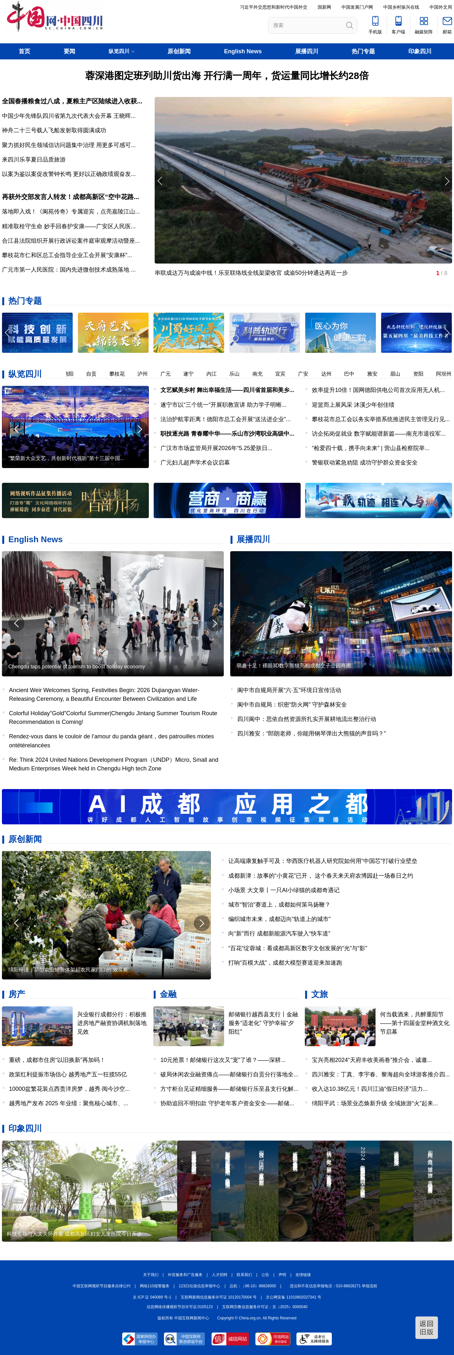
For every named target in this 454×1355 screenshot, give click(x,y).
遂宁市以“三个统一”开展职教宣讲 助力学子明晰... (223, 405)
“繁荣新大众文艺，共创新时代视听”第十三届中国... (66, 458)
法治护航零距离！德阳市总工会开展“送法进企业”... (225, 419)
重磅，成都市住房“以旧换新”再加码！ (57, 1060)
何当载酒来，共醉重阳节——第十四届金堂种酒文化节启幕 (414, 1023)
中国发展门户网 (357, 7)
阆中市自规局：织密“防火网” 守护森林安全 (292, 704)
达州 (330, 374)
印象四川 (419, 51)
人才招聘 (219, 1274)
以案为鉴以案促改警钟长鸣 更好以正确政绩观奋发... (69, 174)
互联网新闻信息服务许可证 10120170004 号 (219, 1297)
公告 (265, 1274)
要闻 (69, 51)
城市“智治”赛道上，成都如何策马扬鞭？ (279, 904)
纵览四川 (25, 374)
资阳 (422, 374)
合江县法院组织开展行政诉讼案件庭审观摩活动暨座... (71, 241)
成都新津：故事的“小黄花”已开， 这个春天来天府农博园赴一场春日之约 (320, 876)
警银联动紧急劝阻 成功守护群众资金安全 (365, 462)
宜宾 (284, 374)
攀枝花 (121, 374)
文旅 (319, 994)
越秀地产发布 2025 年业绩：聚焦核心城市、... (68, 1103)
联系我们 (244, 1274)
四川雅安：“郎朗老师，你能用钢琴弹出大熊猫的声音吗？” (311, 733)
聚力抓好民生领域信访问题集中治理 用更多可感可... (69, 145)
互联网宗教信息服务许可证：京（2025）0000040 (264, 1307)
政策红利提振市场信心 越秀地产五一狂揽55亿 (68, 1074)
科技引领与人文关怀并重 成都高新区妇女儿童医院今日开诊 (74, 1234)
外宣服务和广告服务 (185, 1274)
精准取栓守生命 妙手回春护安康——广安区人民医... (69, 226)
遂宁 (192, 374)
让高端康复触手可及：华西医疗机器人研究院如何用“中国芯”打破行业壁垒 (322, 861)
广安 (307, 374)
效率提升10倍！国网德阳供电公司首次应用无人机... (378, 390)
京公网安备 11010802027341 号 (293, 1297)
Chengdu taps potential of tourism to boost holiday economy (76, 666)
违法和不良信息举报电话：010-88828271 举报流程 (333, 1286)
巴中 (353, 374)
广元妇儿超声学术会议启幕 (195, 462)
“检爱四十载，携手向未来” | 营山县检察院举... (371, 448)
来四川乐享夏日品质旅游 (34, 159)
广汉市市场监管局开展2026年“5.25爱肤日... (216, 448)
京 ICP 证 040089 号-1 (152, 1297)
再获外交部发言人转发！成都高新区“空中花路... (70, 196)
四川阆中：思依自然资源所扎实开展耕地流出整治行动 (306, 719)
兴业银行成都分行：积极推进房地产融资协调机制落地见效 (112, 1023)
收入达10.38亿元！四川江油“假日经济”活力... (370, 1089)
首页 (24, 51)
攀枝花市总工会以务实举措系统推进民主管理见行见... (381, 419)
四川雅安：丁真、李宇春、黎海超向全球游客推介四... (381, 1074)
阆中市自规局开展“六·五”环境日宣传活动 (289, 690)
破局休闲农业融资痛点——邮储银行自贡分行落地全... (229, 1074)
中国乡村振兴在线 (401, 7)
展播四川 (306, 51)
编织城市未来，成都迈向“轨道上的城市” (279, 919)
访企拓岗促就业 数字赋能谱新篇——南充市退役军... (379, 433)
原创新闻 (179, 51)
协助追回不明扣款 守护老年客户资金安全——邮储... (227, 1103)
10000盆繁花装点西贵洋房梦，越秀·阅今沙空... (69, 1089)
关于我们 (151, 1274)
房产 (16, 994)
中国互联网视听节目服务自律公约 (102, 1286)
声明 (282, 1274)
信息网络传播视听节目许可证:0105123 (180, 1307)
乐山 (238, 374)
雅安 (376, 374)
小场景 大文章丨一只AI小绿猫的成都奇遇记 (284, 890)
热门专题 (363, 51)
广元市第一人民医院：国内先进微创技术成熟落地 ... (69, 269)
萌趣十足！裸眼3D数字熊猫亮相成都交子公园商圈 (294, 665)
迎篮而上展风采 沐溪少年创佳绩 (353, 405)
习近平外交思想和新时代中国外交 (273, 7)
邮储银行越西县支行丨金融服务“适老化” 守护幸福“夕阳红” (263, 1023)
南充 (261, 374)
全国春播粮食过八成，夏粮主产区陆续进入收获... (72, 101)
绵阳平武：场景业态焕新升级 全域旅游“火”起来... (375, 1103)
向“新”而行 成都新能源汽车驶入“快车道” (279, 933)
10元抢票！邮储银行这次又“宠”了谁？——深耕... (223, 1060)
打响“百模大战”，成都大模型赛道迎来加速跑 (285, 963)
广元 (169, 374)
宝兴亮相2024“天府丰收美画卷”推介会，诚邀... (372, 1060)
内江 (215, 374)
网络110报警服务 (154, 1286)
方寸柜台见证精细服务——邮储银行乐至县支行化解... (229, 1089)
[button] (446, 333)
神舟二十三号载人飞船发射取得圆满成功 (54, 130)
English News (243, 51)
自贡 (95, 374)
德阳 (72, 374)
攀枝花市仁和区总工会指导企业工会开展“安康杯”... (67, 255)
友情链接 (303, 1274)
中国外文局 (441, 7)
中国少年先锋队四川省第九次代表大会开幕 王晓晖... (69, 116)
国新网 (324, 7)
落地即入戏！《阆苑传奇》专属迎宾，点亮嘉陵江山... (71, 211)
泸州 (146, 374)
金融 (168, 994)
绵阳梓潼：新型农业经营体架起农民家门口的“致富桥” (69, 969)
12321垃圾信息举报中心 (199, 1286)
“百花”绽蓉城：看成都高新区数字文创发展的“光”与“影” (297, 948)
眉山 (399, 374)
